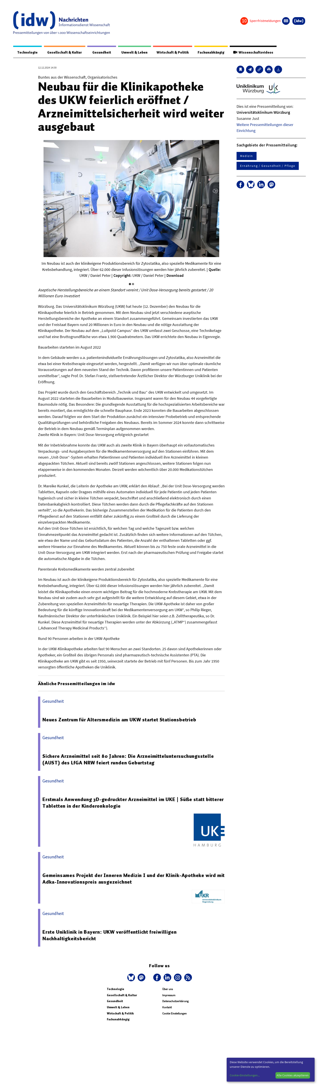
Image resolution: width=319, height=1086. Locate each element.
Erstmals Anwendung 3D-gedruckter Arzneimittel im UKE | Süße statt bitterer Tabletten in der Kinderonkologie (133, 803)
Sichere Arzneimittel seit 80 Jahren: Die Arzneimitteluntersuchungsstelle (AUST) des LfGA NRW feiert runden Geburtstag (128, 760)
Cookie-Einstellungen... (245, 1075)
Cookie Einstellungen (174, 1014)
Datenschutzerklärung (175, 1001)
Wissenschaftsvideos (253, 52)
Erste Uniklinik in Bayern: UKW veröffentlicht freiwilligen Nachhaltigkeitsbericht (109, 935)
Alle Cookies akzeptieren (293, 1075)
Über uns (167, 989)
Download (175, 275)
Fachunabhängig (210, 52)
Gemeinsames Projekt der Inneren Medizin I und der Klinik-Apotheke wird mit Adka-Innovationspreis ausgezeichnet (133, 879)
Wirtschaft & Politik (172, 52)
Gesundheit (100, 52)
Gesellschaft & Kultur (64, 52)
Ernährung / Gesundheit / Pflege (267, 166)
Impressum (168, 995)
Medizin (246, 156)
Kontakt (167, 1007)
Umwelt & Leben (133, 52)
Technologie (27, 52)
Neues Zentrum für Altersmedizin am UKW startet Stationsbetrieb (119, 720)
